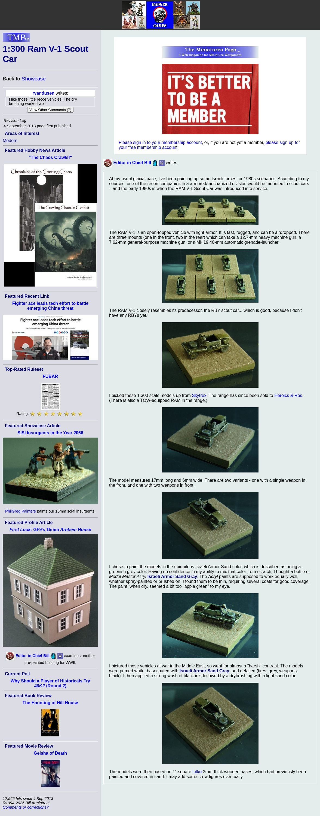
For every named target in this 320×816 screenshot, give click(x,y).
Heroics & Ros (288, 395)
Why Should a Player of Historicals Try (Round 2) (50, 683)
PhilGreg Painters (20, 511)
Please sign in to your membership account (160, 142)
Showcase (33, 79)
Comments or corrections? (26, 807)
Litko (197, 771)
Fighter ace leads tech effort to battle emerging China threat (50, 306)
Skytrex (199, 395)
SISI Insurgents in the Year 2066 (50, 432)
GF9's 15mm (50, 529)
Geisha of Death (50, 753)
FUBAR (50, 376)
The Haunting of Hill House (50, 702)
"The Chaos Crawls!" (50, 157)
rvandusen (43, 93)
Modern (10, 140)
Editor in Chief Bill (33, 656)
